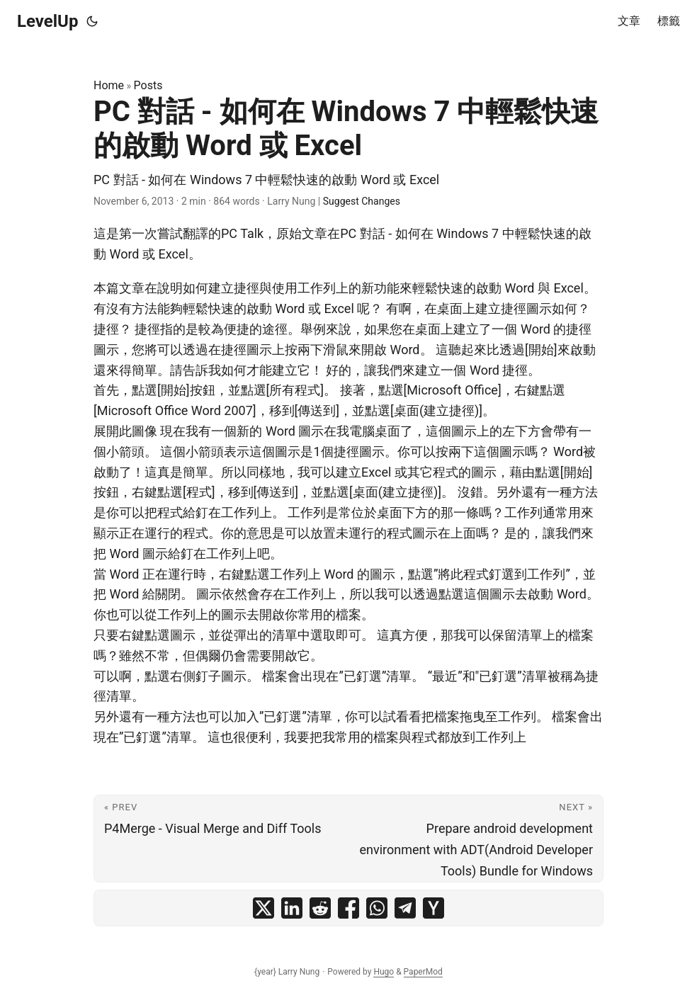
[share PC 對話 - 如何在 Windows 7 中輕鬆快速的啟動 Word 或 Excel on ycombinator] (433, 908)
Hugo (383, 972)
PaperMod (423, 972)
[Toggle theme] (92, 21)
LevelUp (47, 21)
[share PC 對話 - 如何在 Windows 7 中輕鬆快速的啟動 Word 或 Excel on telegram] (405, 908)
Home (109, 85)
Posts (148, 85)
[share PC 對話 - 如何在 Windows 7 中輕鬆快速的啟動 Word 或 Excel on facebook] (348, 908)
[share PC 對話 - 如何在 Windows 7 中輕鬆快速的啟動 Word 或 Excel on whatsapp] (376, 908)
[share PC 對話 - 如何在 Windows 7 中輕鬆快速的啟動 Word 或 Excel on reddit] (320, 908)
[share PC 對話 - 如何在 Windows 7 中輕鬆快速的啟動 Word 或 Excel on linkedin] (291, 908)
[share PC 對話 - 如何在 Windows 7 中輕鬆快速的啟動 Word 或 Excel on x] (263, 908)
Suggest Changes (361, 201)
